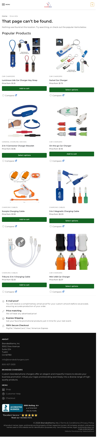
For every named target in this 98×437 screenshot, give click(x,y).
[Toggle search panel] (3, 10)
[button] (92, 4)
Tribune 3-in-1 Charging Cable (16, 277)
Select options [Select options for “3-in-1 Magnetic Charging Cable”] (71, 221)
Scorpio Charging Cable (13, 211)
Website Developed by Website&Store (79, 431)
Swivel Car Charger (58, 80)
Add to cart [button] (24, 88)
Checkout (8, 399)
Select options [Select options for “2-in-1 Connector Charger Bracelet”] (24, 155)
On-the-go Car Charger (60, 146)
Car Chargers (8, 76)
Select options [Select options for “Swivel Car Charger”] (71, 90)
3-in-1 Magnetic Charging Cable (64, 211)
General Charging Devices (14, 142)
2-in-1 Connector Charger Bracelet (18, 146)
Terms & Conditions (70, 423)
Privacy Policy (87, 423)
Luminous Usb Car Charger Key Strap (19, 80)
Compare (8, 95)
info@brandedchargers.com (15, 359)
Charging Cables (10, 207)
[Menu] (6, 5)
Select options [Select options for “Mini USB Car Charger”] (71, 286)
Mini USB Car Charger (59, 277)
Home (4, 16)
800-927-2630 (8, 364)
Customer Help (11, 394)
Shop (6, 390)
